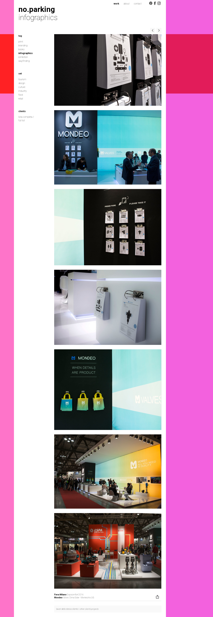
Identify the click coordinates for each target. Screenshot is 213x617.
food (20, 94)
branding (22, 45)
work (116, 3)
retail (20, 98)
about (126, 3)
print (20, 41)
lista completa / (26, 117)
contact (137, 3)
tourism (22, 79)
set (20, 73)
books (21, 49)
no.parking (36, 9)
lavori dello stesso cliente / (77, 609)
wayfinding (24, 61)
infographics (25, 53)
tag (20, 35)
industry (22, 91)
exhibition (23, 57)
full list (21, 120)
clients (22, 111)
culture (21, 87)
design (21, 83)
